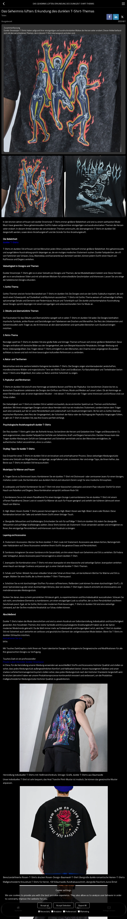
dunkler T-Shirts (10, 242)
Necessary (44, 911)
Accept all (44, 905)
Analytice (56, 911)
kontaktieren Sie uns (12, 638)
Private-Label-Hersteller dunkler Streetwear (23, 662)
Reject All (82, 905)
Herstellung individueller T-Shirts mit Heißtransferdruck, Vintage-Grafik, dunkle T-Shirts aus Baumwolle (53, 774)
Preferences (69, 911)
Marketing (83, 911)
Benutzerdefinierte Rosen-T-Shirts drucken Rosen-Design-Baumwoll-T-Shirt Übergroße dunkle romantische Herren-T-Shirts (64, 877)
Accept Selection (63, 905)
